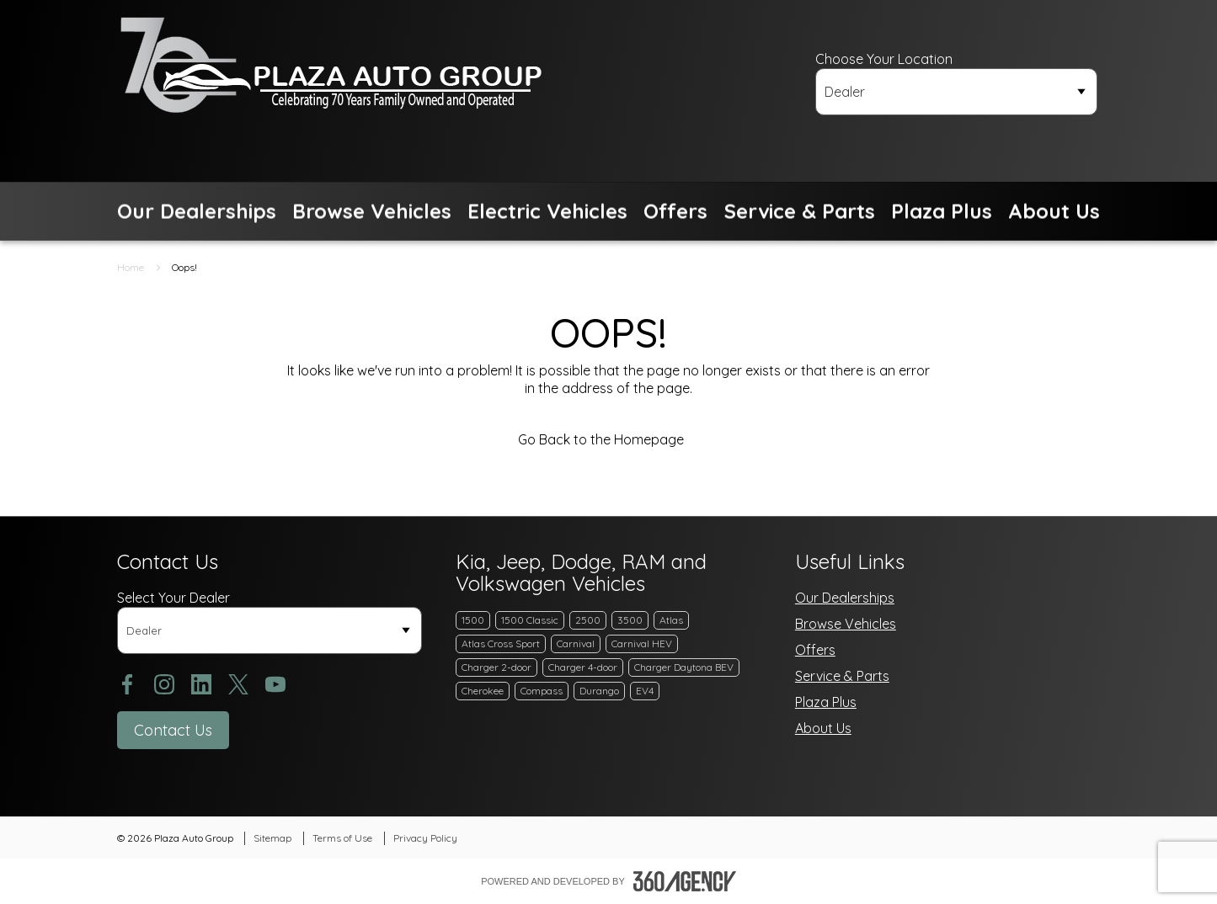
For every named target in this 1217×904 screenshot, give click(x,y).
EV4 (645, 690)
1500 (473, 620)
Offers (815, 649)
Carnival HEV (641, 643)
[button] (196, 211)
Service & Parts (842, 675)
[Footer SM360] (684, 881)
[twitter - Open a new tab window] (238, 684)
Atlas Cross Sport (501, 643)
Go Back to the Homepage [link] (608, 439)
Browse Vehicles (845, 623)
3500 (630, 620)
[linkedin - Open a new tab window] (201, 684)
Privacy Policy (425, 838)
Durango (599, 690)
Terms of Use (342, 838)
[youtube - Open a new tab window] (275, 684)
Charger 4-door (582, 667)
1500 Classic (529, 620)
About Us (823, 728)
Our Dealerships (844, 597)
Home (130, 267)
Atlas (671, 620)
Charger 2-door (496, 667)
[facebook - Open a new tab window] (127, 684)
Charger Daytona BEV (684, 667)
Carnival (576, 643)
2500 (587, 620)
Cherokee (483, 690)
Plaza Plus (826, 702)
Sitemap (272, 838)
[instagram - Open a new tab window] (164, 684)
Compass (541, 690)
